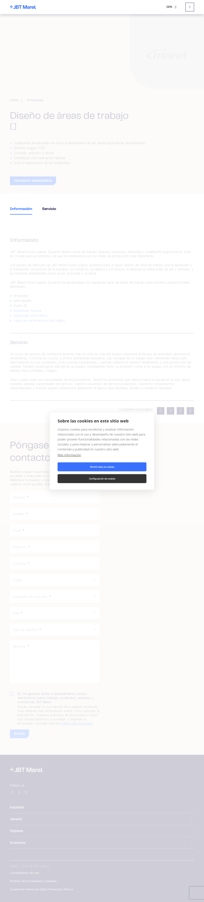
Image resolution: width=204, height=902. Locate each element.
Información (21, 209)
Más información (69, 461)
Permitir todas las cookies (79, 472)
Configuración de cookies (125, 472)
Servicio (49, 209)
